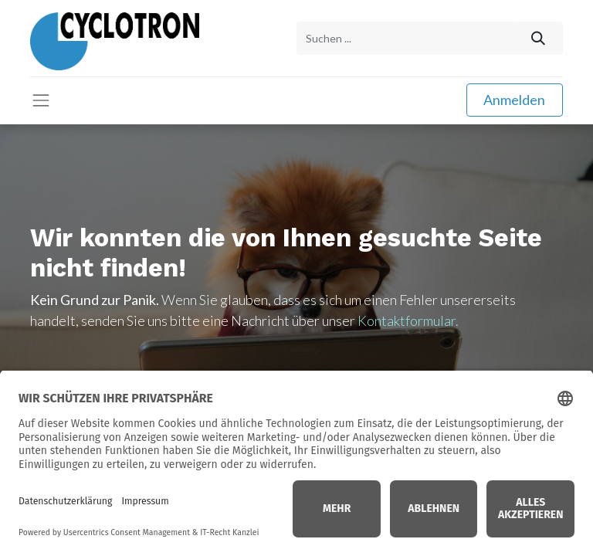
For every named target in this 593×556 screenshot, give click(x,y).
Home (296, 512)
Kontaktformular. (408, 320)
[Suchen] (538, 38)
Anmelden (514, 99)
